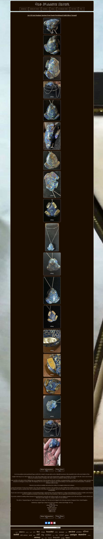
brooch (50, 538)
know (68, 538)
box (38, 532)
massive (82, 534)
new (34, 532)
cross (56, 532)
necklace (48, 535)
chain (34, 535)
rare (46, 538)
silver (86, 531)
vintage (43, 532)
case (66, 532)
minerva (21, 532)
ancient (72, 531)
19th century (24, 535)
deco (57, 535)
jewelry (27, 532)
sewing (62, 538)
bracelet (56, 537)
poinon (67, 535)
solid (16, 534)
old (38, 534)
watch (16, 532)
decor (53, 535)
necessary (61, 532)
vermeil (61, 535)
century (89, 535)
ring (42, 535)
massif (30, 535)
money (37, 537)
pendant (79, 532)
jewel (31, 532)
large (42, 538)
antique (73, 534)
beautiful (50, 532)
